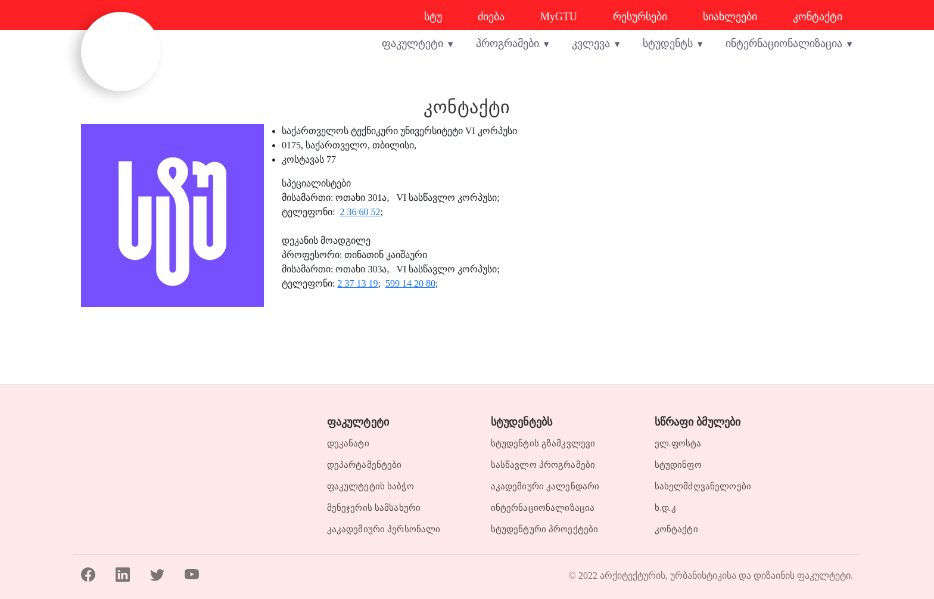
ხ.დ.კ (665, 508)
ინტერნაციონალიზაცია (784, 43)
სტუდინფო (678, 465)
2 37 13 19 (357, 283)
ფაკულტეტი (412, 43)
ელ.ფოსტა (678, 443)
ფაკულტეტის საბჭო (370, 486)
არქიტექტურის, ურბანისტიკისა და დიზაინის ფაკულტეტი (725, 572)
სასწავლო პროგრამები (543, 465)
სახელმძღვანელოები (703, 486)
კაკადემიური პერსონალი (384, 529)
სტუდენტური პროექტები (545, 529)
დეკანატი (348, 443)
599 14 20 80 (410, 283)
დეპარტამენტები (364, 465)
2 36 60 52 (360, 212)
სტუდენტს (668, 43)
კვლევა (591, 43)
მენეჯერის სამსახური (374, 508)
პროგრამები (507, 43)
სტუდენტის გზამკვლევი (543, 443)
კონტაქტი (676, 529)
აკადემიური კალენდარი (545, 486)
